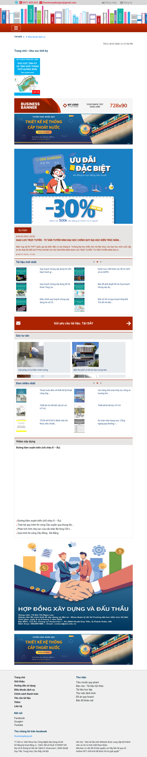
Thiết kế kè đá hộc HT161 (109, 405)
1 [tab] (94, 262)
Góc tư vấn (22, 335)
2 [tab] (97, 262)
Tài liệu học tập (84, 689)
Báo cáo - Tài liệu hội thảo (89, 686)
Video (17, 702)
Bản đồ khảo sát (84, 700)
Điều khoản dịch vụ (36, 37)
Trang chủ (20, 50)
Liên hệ (18, 706)
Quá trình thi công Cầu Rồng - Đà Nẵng (38, 533)
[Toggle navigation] (16, 28)
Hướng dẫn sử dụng (24, 685)
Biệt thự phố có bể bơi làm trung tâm (90, 370)
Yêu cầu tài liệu (22, 698)
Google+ (18, 721)
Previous (13, 290)
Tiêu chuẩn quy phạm (87, 682)
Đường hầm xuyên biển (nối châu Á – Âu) (38, 447)
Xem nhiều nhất (25, 383)
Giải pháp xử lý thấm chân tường (33, 370)
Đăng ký (126, 2)
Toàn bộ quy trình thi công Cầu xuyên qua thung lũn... (46, 524)
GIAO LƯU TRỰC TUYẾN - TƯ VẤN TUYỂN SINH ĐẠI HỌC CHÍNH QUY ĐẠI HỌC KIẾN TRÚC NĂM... (68, 240)
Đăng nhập (109, 2)
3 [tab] (101, 262)
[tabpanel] (45, 290)
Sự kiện (22, 230)
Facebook (19, 718)
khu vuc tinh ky (38, 50)
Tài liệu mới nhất (26, 262)
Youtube (18, 725)
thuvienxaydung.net (23, 736)
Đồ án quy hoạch (85, 696)
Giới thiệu (19, 681)
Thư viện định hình (86, 693)
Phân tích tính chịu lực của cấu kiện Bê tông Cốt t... (45, 529)
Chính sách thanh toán (26, 693)
